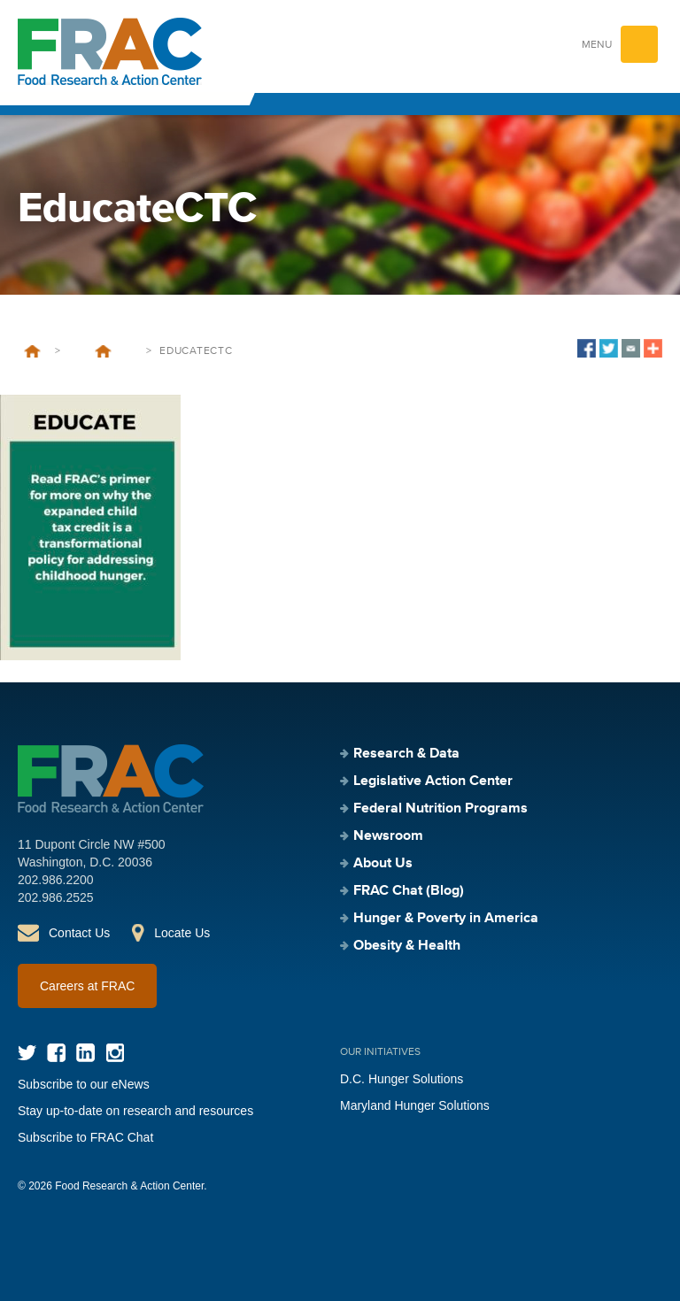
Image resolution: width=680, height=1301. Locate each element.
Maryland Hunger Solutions (415, 1105)
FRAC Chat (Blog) (408, 891)
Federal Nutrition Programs (440, 809)
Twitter (27, 1052)
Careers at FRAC (87, 986)
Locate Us (182, 933)
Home (32, 351)
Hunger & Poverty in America (445, 919)
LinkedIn (85, 1052)
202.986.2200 (56, 880)
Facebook (56, 1052)
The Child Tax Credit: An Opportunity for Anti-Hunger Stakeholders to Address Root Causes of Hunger (103, 351)
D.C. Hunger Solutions (401, 1079)
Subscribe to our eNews (84, 1084)
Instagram (114, 1052)
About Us (383, 864)
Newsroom (388, 836)
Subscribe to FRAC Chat (85, 1137)
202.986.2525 (56, 897)
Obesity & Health (406, 946)
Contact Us (79, 933)
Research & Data (406, 754)
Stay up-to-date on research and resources (135, 1111)
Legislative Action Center (433, 781)
